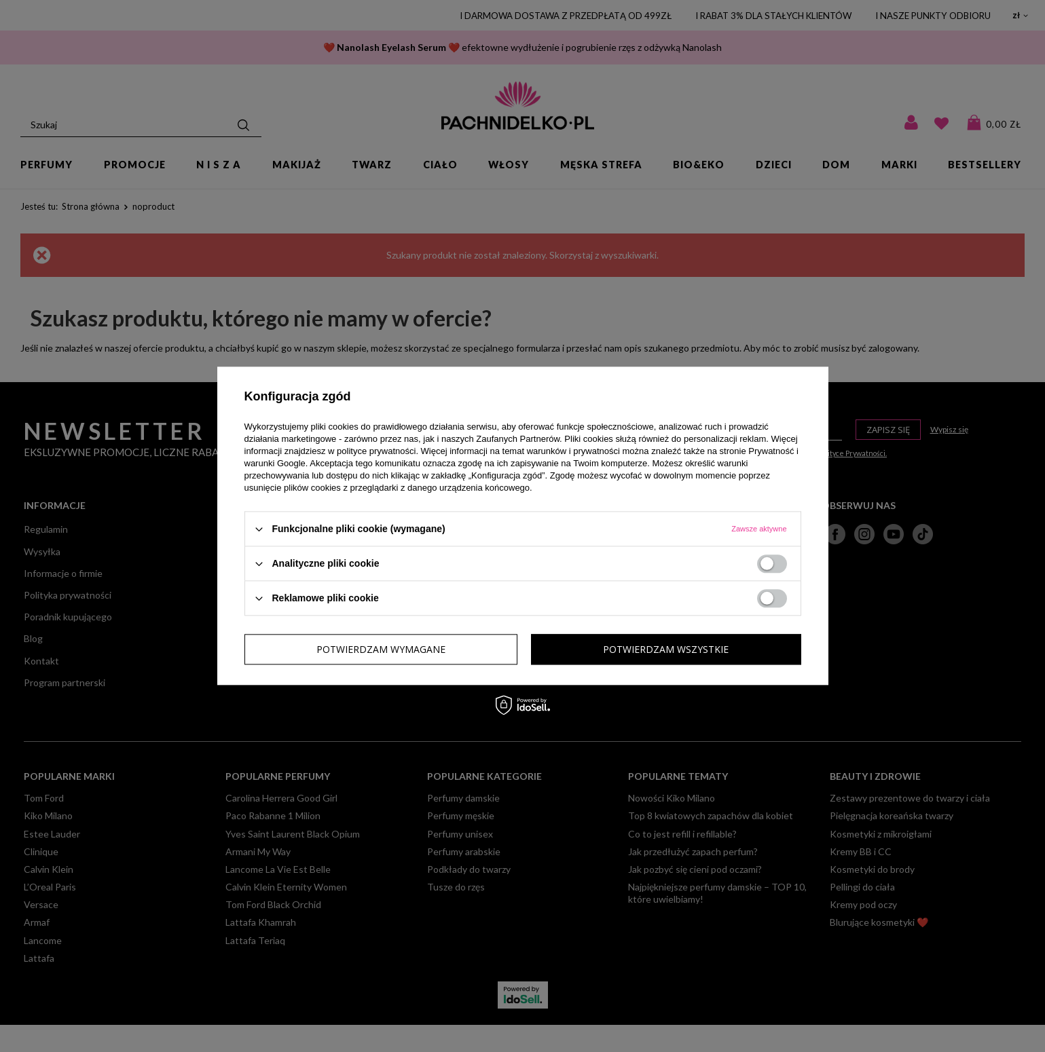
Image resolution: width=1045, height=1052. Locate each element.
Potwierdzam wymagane (380, 649)
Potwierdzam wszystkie (666, 649)
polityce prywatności (376, 451)
